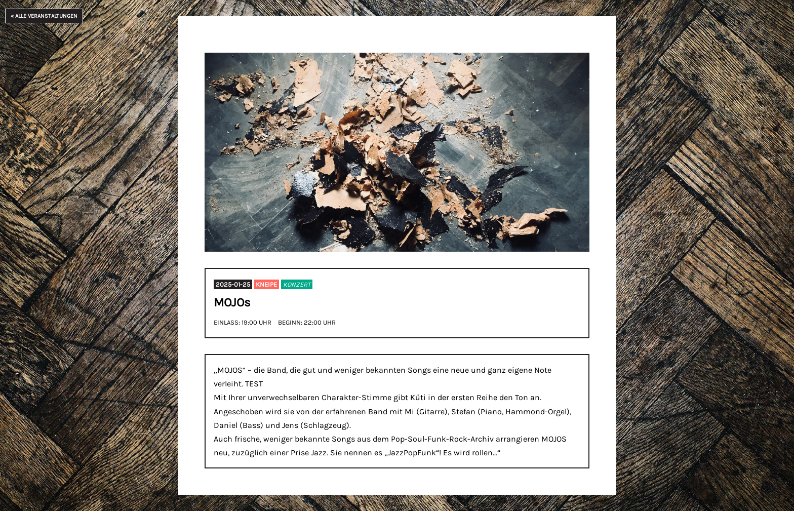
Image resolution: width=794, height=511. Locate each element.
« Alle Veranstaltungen (44, 16)
